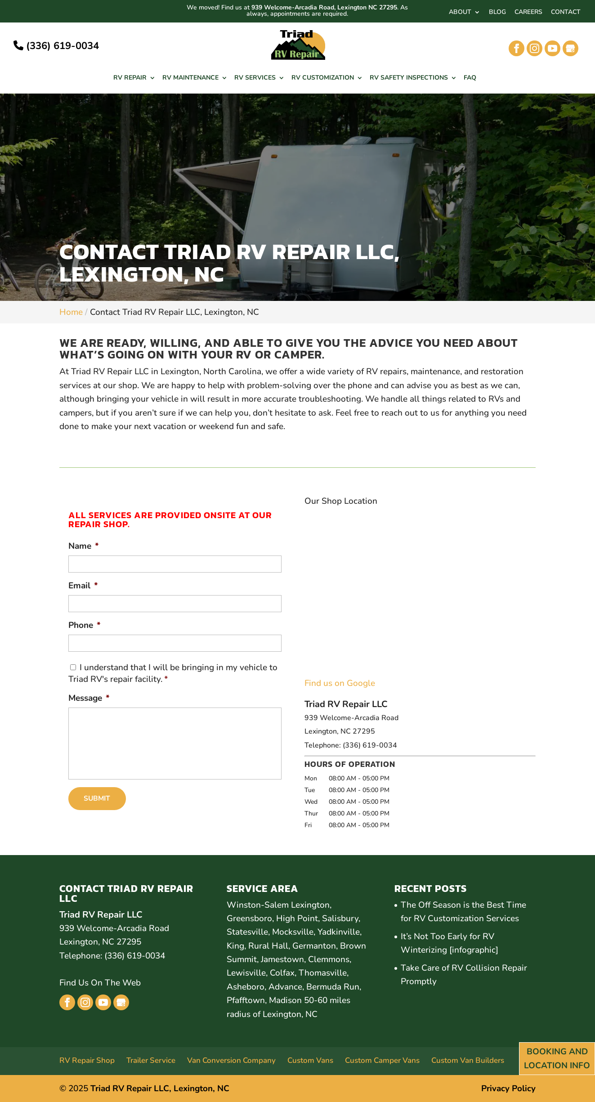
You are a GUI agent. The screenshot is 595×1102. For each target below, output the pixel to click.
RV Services (255, 78)
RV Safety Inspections (409, 78)
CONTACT (566, 12)
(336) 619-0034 (56, 46)
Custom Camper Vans (382, 1060)
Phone (84, 625)
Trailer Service (150, 1060)
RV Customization (322, 78)
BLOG (497, 12)
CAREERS (528, 12)
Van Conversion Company (231, 1060)
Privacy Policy (508, 1088)
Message (89, 698)
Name (83, 546)
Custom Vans (310, 1060)
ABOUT (460, 12)
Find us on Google (339, 683)
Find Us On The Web (100, 983)
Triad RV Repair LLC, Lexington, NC (160, 1088)
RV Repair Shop (87, 1060)
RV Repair (130, 78)
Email (83, 585)
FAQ (470, 78)
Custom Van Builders (467, 1060)
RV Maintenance (190, 78)
